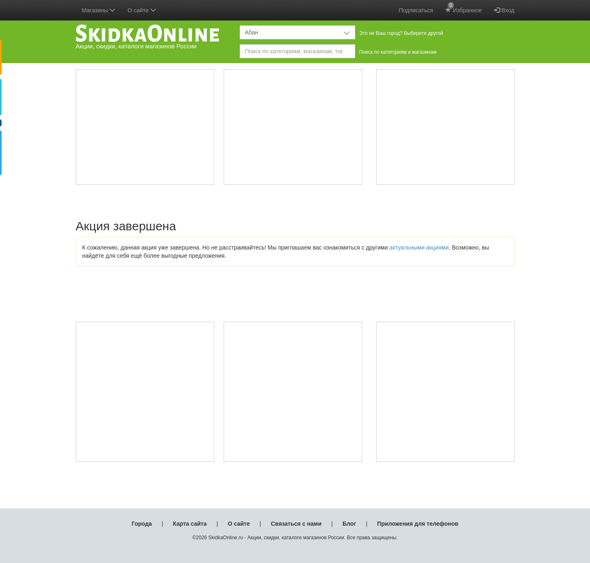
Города (142, 523)
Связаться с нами (296, 523)
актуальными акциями (419, 247)
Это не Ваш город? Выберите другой (401, 33)
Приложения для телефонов (417, 523)
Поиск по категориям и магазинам (398, 52)
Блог (349, 523)
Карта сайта (189, 523)
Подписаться (416, 10)
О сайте (239, 523)
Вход (504, 10)
